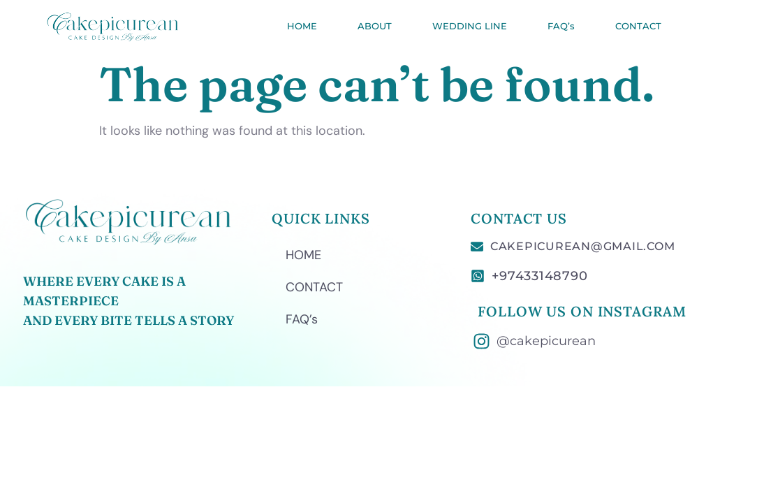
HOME (302, 25)
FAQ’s (561, 25)
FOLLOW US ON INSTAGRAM (582, 311)
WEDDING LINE (469, 25)
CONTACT (638, 25)
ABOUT (375, 25)
